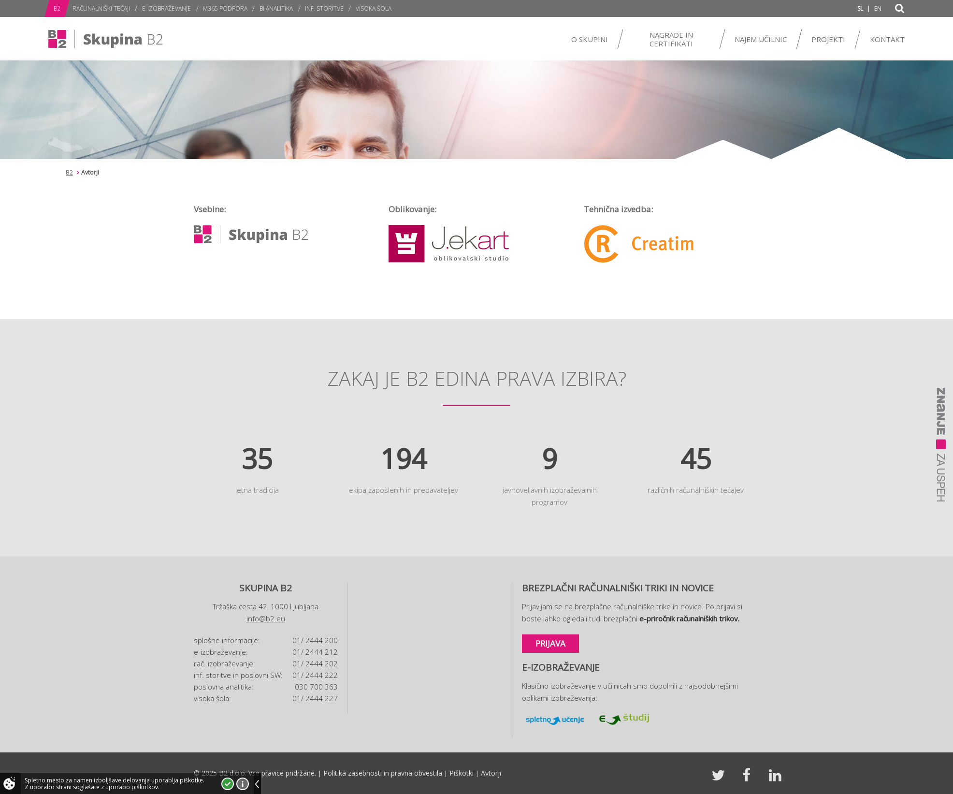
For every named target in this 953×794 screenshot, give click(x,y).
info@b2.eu (265, 618)
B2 (69, 172)
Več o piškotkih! (242, 784)
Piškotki (461, 773)
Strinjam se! (227, 784)
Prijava (550, 643)
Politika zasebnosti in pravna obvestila (382, 773)
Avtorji (491, 773)
